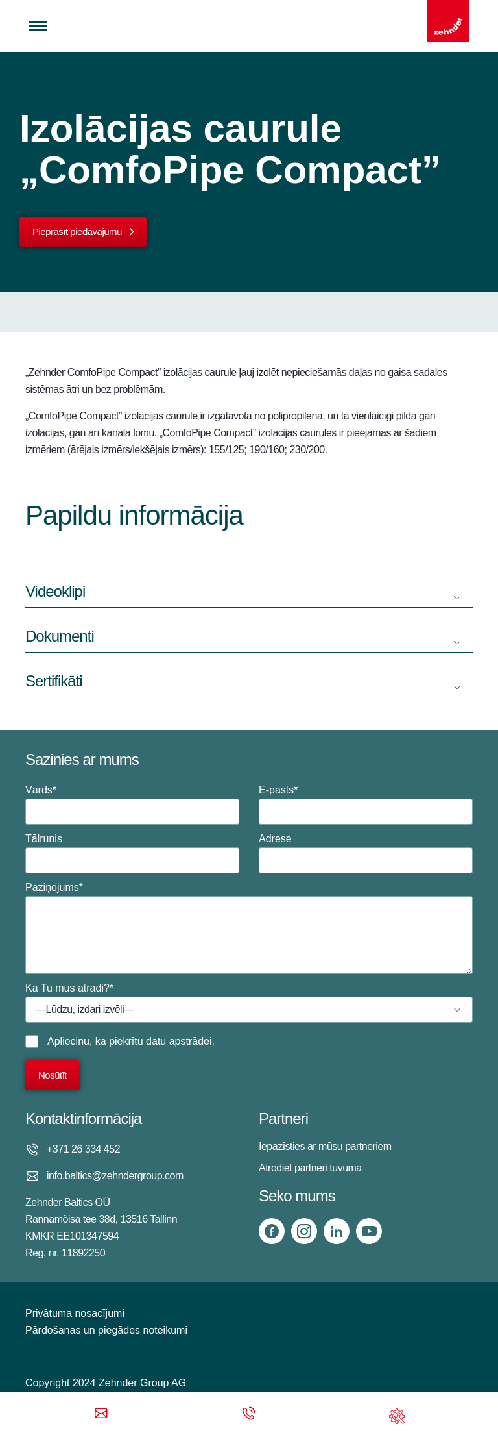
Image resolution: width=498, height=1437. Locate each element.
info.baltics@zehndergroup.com (115, 1175)
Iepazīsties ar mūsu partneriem (325, 1146)
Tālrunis (132, 853)
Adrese (366, 853)
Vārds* (132, 804)
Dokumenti (59, 636)
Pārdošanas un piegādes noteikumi (106, 1330)
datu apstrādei (178, 1041)
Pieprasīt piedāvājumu (77, 231)
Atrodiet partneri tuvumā (310, 1167)
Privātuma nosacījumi (74, 1313)
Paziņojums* (249, 928)
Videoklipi (55, 591)
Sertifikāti (53, 681)
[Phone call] (249, 1414)
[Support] (397, 1414)
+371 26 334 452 (83, 1149)
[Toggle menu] (38, 26)
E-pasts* (366, 804)
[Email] (101, 1414)
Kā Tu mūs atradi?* (249, 1002)
